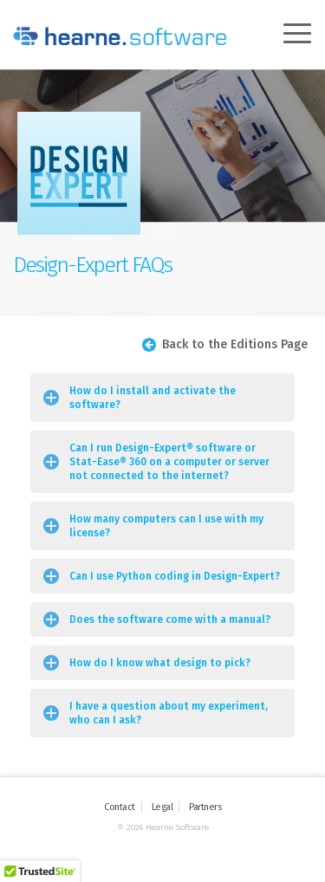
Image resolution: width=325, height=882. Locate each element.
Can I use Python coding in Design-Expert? (174, 576)
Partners (205, 807)
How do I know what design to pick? (159, 663)
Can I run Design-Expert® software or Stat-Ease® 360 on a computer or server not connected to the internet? (169, 462)
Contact (119, 807)
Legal (162, 807)
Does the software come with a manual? (169, 619)
